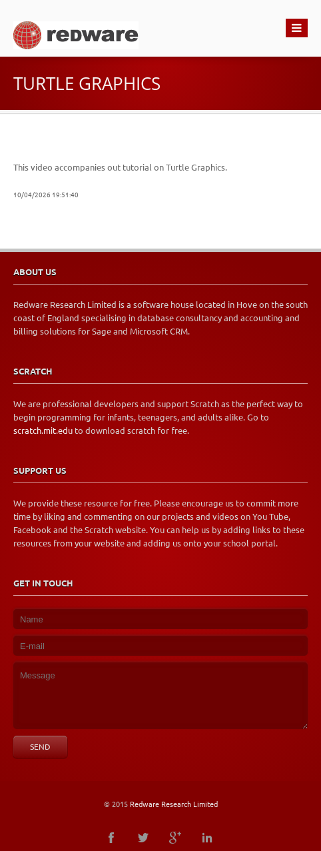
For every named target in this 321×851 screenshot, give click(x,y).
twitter (143, 837)
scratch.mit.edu (43, 430)
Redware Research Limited (174, 804)
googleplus (175, 837)
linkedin (207, 837)
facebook (111, 837)
